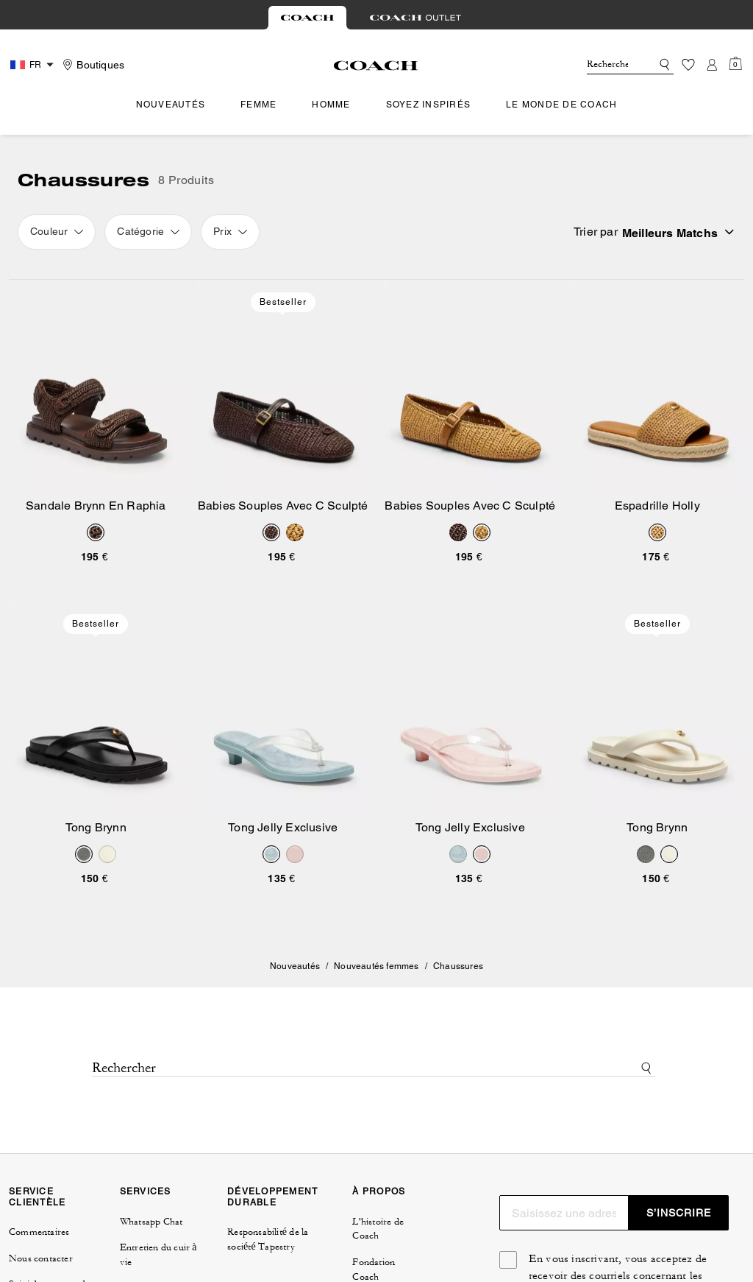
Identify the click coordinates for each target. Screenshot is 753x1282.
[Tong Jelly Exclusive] (283, 710)
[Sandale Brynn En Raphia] (96, 388)
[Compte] (712, 65)
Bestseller (283, 302)
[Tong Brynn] (96, 710)
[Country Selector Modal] (34, 65)
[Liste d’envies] (688, 65)
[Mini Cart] (735, 64)
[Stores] (91, 65)
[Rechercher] (607, 65)
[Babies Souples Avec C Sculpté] (283, 388)
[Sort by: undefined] (676, 232)
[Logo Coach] (376, 65)
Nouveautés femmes (376, 966)
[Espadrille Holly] (658, 388)
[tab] (307, 17)
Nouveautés (295, 966)
